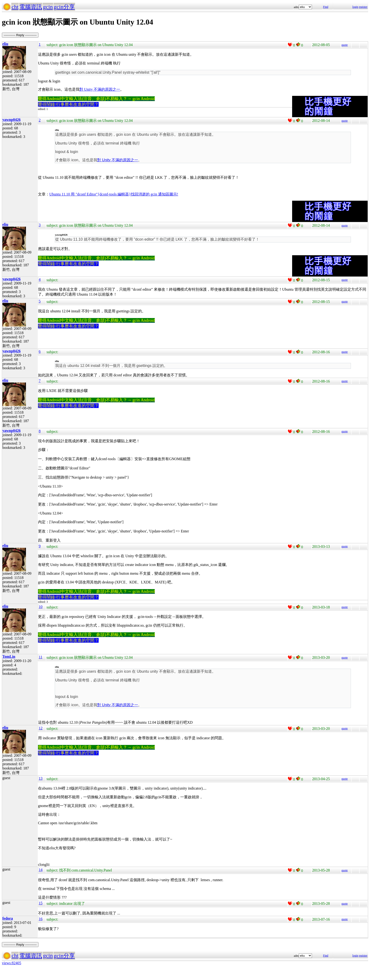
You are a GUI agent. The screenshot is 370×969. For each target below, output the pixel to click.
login (355, 6)
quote (344, 45)
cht (15, 7)
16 (40, 919)
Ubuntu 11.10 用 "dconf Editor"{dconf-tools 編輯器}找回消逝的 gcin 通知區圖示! (113, 194)
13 (40, 778)
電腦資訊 (30, 7)
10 (40, 607)
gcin (48, 7)
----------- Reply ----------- (20, 35)
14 (40, 870)
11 (40, 657)
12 (40, 728)
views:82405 (11, 963)
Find (325, 6)
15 (40, 903)
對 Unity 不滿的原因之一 (100, 89)
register (363, 6)
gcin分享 (64, 7)
